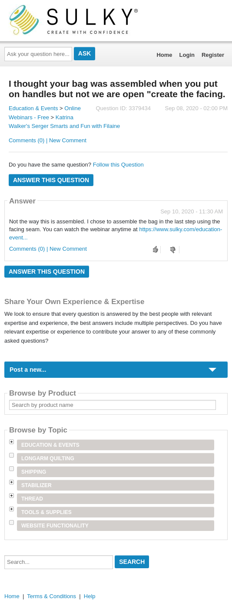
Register (213, 55)
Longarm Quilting (47, 458)
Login (187, 55)
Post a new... (28, 369)
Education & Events (33, 108)
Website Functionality (55, 526)
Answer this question (51, 180)
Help (90, 596)
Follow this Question (118, 164)
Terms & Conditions (51, 596)
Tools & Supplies (46, 512)
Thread (32, 499)
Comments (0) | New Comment (47, 140)
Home (164, 55)
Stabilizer (36, 485)
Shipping (33, 472)
